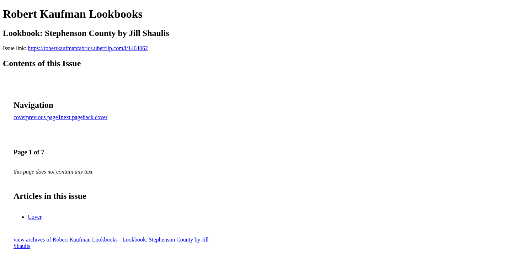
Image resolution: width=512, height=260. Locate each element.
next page (72, 117)
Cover (35, 217)
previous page (42, 117)
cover (20, 117)
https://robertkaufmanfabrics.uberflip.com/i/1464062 (88, 48)
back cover (95, 117)
